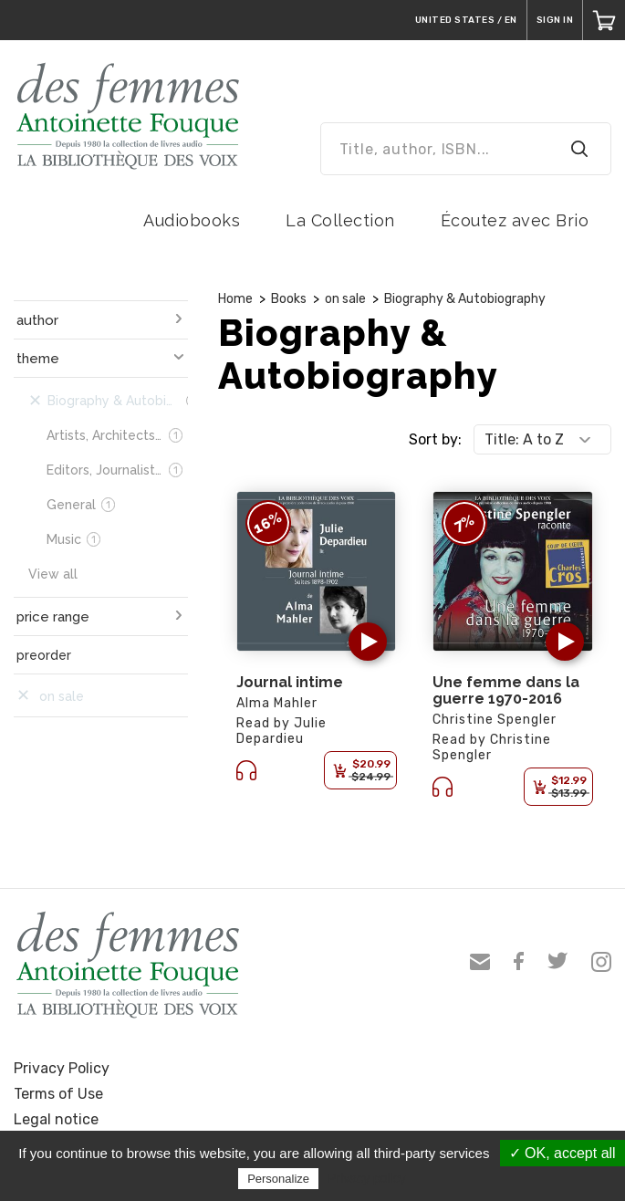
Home (235, 299)
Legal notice (56, 1119)
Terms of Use (58, 1093)
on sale (345, 299)
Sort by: (435, 439)
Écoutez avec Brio (515, 220)
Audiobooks (191, 220)
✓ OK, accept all (562, 1153)
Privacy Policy (61, 1068)
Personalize (278, 1178)
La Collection (340, 220)
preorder (43, 655)
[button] (368, 641)
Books (289, 299)
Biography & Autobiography (465, 299)
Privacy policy (367, 1178)
